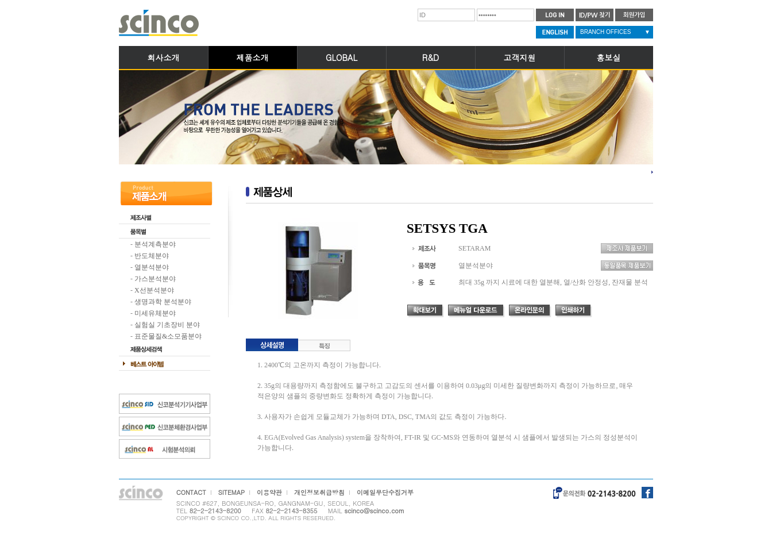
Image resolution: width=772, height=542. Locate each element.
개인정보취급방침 (319, 492)
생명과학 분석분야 (162, 302)
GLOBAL (341, 57)
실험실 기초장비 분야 (167, 325)
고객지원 (520, 57)
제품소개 (253, 57)
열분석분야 (151, 267)
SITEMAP (231, 492)
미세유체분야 (155, 313)
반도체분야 (151, 256)
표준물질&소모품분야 (168, 336)
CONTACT (191, 492)
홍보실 (609, 57)
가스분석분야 (155, 279)
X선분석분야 (154, 290)
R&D (430, 57)
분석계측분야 (155, 244)
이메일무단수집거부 (385, 492)
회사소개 (164, 57)
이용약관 (269, 492)
